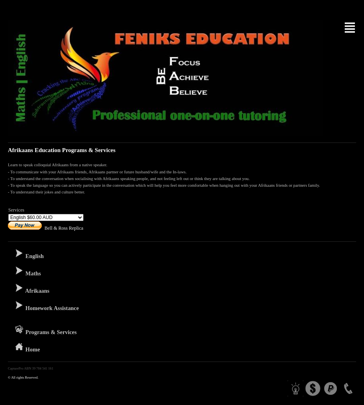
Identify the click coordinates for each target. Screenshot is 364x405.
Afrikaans (31, 288)
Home (27, 347)
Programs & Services (45, 329)
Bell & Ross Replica (64, 228)
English (29, 253)
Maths (27, 271)
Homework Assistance (46, 305)
